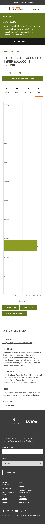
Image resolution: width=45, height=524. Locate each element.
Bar (39, 93)
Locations (7, 16)
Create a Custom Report (22, 78)
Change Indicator (10, 51)
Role (4, 459)
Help (21, 482)
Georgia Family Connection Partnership (17, 342)
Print (12, 73)
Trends (28, 93)
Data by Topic (7, 488)
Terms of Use (24, 503)
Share (32, 73)
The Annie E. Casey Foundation (23, 2)
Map (17, 93)
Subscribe (10, 472)
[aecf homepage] (5, 8)
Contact (22, 486)
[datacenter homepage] (18, 8)
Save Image (29, 307)
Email (22, 73)
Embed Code (11, 307)
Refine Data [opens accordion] (21, 41)
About (4, 499)
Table (6, 93)
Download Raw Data (15, 313)
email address (7, 447)
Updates (5, 503)
